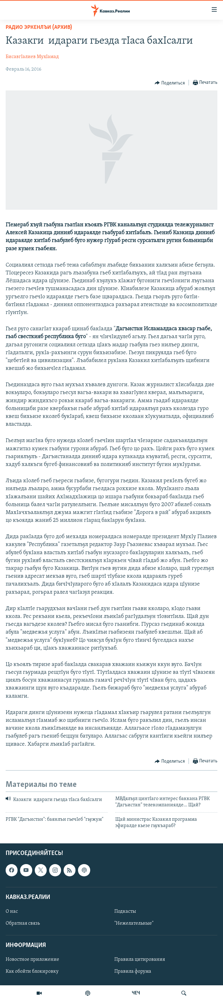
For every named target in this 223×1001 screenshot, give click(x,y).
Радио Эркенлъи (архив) (39, 27)
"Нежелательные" (133, 923)
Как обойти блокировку (32, 971)
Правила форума (132, 971)
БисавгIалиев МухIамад (32, 56)
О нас (12, 911)
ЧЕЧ (136, 993)
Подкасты (125, 911)
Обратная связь (23, 923)
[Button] (170, 82)
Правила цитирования (139, 959)
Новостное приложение (32, 959)
